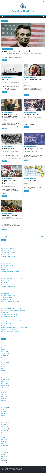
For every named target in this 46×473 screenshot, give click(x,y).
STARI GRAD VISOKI (5, 280)
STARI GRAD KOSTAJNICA (6, 306)
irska (36, 151)
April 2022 (3, 372)
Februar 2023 (4, 359)
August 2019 (3, 430)
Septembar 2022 (4, 362)
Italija (8, 152)
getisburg (4, 186)
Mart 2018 (3, 462)
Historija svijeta (5, 49)
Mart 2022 (3, 374)
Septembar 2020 (4, 407)
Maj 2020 (3, 415)
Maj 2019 (3, 435)
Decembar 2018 (4, 445)
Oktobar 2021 (4, 383)
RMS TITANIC (6, 79)
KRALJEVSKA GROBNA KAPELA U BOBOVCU (10, 331)
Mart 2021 (3, 396)
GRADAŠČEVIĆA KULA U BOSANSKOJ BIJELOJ (10, 271)
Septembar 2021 (4, 385)
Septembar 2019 (4, 428)
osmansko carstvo (15, 220)
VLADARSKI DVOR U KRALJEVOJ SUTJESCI (9, 329)
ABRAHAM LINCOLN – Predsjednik (17, 51)
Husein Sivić (13, 82)
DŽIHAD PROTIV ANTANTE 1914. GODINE (10, 216)
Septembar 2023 (4, 353)
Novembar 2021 (4, 381)
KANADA (33, 119)
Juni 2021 (3, 390)
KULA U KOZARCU (5, 276)
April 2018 (3, 460)
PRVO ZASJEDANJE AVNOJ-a (6, 299)
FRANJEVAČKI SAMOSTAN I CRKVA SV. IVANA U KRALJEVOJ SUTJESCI (14, 327)
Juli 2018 (3, 454)
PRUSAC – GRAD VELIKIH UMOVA (7, 248)
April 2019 (3, 437)
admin (11, 53)
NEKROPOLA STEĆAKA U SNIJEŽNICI (8, 245)
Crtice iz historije (23, 10)
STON (2, 273)
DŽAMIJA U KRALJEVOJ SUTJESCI (7, 325)
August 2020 (3, 409)
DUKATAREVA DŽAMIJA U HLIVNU (8, 293)
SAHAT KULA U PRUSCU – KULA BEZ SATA (9, 250)
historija (36, 53)
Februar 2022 (4, 375)
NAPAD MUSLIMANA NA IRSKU (33, 148)
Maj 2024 (3, 349)
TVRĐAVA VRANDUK (5, 333)
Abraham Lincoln (23, 53)
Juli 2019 (3, 432)
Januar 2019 (3, 443)
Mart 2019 (3, 439)
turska (20, 152)
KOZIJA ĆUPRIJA (4, 269)
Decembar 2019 (4, 422)
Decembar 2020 (4, 402)
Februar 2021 (4, 398)
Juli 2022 (3, 366)
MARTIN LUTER (9, 119)
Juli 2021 (3, 389)
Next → (43, 236)
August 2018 (3, 452)
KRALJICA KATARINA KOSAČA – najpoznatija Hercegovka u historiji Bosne (15, 323)
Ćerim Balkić (4, 82)
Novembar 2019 (4, 424)
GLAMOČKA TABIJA (5, 312)
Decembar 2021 (4, 379)
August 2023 (3, 355)
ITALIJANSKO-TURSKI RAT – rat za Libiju (11, 149)
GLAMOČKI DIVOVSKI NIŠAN (7, 265)
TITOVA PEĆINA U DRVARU (6, 297)
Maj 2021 (3, 392)
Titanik (8, 84)
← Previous (4, 236)
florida (38, 181)
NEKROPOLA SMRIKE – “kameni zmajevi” (9, 335)
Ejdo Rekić (8, 82)
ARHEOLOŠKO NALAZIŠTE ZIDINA (8, 275)
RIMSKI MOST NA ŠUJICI (6, 261)
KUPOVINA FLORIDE (30, 180)
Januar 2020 (3, 420)
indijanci (30, 85)
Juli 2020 (3, 411)
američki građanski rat (30, 53)
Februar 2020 (4, 419)
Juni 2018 (3, 456)
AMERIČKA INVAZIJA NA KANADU (31, 115)
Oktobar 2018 (4, 449)
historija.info (40, 53)
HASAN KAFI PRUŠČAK (5, 254)
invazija (30, 119)
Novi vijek (11, 49)
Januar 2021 (3, 400)
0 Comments (16, 53)
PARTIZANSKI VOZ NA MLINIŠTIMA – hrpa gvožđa (11, 308)
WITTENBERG (4, 120)
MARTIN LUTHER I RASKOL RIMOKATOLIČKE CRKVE (10, 115)
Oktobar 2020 (4, 405)
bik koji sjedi (40, 84)
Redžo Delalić (17, 82)
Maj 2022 (3, 370)
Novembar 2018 (4, 447)
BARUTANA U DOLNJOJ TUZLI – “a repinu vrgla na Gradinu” (12, 278)
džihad (17, 218)
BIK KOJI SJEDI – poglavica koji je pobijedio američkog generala (33, 80)
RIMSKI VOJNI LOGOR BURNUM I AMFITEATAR (10, 301)
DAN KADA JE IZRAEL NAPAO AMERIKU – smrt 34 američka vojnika (14, 318)
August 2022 (3, 364)
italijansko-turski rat (12, 152)
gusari (25, 151)
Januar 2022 (3, 377)
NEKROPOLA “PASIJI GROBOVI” (7, 246)
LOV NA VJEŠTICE (4, 267)
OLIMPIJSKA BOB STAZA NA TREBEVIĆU (9, 316)
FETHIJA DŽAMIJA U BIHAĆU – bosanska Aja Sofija (11, 290)
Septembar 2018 (4, 450)
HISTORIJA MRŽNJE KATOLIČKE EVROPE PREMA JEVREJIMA (12, 320)
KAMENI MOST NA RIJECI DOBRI (7, 303)
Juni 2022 (3, 368)
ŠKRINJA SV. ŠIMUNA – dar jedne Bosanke (9, 314)
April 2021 (3, 394)
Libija (17, 152)
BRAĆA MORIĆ (4, 282)
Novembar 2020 (4, 404)
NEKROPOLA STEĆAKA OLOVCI (7, 284)
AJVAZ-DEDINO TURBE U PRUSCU (8, 256)
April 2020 (3, 417)
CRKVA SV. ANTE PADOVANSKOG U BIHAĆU (10, 288)
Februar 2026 (4, 342)
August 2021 (3, 387)
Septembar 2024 (4, 345)
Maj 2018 (3, 458)
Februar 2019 (4, 441)
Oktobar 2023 (4, 351)
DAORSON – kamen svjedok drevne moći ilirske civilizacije (12, 291)
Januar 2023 (3, 360)
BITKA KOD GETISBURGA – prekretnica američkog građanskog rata (10, 181)
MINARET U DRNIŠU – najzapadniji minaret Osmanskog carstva (13, 310)
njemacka (14, 119)
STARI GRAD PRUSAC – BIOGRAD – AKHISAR (10, 252)
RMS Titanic (4, 84)
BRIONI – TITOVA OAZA (6, 260)
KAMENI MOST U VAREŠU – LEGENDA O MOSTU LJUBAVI (12, 243)
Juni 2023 (3, 357)
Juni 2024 (3, 347)
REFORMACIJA (18, 119)
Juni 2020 (3, 413)
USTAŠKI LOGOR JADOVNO (6, 263)
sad (36, 119)
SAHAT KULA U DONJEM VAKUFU (7, 258)
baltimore (40, 149)
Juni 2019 (3, 434)
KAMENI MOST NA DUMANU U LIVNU (8, 295)
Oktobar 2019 (4, 426)
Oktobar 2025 (4, 344)
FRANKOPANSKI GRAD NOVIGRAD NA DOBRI (10, 305)
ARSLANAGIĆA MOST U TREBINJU (8, 286)
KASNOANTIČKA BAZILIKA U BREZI (8, 321)
